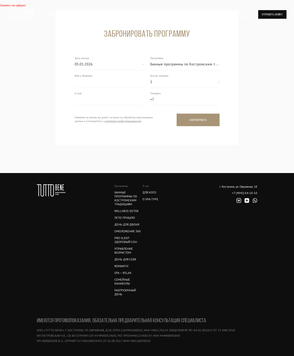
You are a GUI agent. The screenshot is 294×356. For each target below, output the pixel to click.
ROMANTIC (121, 266)
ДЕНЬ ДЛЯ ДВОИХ (127, 224)
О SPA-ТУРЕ (150, 199)
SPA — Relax (122, 273)
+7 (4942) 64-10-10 (239, 17)
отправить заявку (272, 14)
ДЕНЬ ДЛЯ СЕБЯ (125, 259)
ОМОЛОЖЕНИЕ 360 (127, 231)
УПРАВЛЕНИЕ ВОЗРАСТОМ (123, 250)
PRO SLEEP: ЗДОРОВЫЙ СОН (125, 240)
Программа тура (55, 14)
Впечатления (84, 14)
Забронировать (198, 119)
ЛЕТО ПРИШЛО (124, 218)
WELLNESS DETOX (126, 211)
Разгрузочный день (125, 292)
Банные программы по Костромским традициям (125, 198)
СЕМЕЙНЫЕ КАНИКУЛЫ (122, 281)
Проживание (111, 14)
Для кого (149, 192)
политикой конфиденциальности (122, 121)
